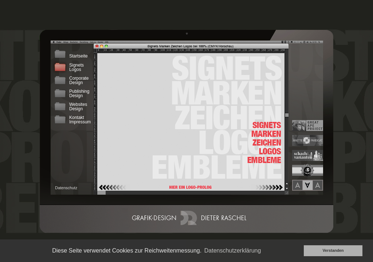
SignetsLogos (68, 67)
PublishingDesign (71, 93)
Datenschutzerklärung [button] (232, 250)
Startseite (70, 53)
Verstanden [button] (332, 250)
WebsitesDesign (70, 106)
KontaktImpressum (72, 119)
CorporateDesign (71, 80)
